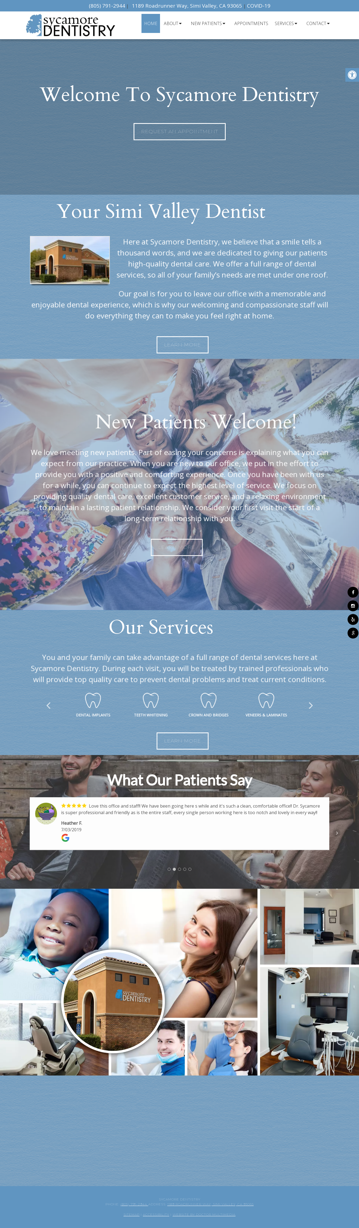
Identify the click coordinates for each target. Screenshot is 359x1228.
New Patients (206, 23)
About (171, 23)
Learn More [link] (231, 741)
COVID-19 (258, 5)
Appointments (251, 23)
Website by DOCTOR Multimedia (204, 1214)
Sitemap (131, 1214)
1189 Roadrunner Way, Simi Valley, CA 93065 (187, 5)
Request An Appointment (179, 132)
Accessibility (156, 1214)
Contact (316, 23)
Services (284, 23)
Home (150, 23)
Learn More (231, 345)
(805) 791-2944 (107, 5)
